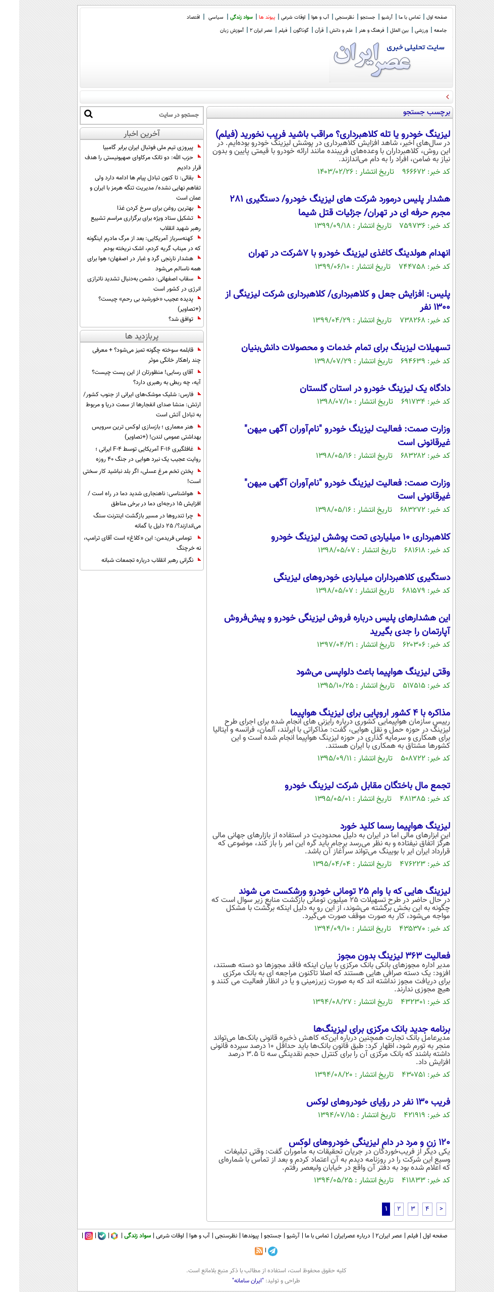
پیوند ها (248, 17)
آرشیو (367, 17)
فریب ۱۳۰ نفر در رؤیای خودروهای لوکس (359, 1102)
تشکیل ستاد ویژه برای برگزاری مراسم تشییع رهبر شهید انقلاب (127, 223)
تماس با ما (390, 17)
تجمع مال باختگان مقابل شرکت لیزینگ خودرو (348, 786)
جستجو (348, 17)
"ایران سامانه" (229, 1280)
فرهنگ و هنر (352, 30)
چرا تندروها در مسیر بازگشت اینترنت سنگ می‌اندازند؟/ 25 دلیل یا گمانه (128, 521)
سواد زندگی (222, 17)
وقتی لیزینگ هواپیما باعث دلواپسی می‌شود (354, 672)
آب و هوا (301, 17)
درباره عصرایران (333, 1235)
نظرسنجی (325, 17)
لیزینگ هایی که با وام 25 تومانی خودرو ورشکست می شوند (325, 892)
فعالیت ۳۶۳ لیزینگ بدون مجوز (374, 956)
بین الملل (380, 30)
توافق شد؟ (165, 319)
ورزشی (402, 30)
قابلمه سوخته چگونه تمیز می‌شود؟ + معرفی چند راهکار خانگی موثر (127, 355)
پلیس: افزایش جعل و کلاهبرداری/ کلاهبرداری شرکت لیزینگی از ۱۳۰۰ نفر (318, 301)
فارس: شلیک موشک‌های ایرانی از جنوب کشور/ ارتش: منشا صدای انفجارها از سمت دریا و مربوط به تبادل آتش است (123, 404)
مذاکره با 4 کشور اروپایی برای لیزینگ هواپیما (351, 713)
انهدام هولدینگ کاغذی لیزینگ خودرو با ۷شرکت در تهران (330, 254)
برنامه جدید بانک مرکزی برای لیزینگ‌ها (362, 1030)
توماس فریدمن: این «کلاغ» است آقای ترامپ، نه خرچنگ (123, 543)
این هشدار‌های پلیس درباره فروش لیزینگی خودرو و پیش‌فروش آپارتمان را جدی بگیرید (318, 625)
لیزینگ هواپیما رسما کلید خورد (376, 827)
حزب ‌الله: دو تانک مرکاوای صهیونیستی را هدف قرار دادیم (124, 162)
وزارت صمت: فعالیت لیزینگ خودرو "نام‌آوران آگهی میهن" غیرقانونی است (328, 436)
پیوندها (231, 1235)
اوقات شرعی (274, 17)
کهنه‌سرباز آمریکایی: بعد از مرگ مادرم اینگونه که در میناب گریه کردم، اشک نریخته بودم (125, 243)
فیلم (263, 30)
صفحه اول (417, 17)
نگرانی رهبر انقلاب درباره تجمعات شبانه (132, 560)
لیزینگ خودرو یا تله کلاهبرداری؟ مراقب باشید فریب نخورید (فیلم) (313, 135)
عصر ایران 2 (242, 30)
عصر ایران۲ (369, 1235)
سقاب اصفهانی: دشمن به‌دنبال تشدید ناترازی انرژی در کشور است (125, 284)
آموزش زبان (213, 30)
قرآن (300, 30)
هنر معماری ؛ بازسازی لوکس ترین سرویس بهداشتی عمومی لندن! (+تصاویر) (127, 432)
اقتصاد (174, 17)
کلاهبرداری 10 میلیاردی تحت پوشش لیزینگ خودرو (341, 538)
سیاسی (196, 17)
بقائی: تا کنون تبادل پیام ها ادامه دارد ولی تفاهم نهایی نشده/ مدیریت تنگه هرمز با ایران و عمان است (126, 188)
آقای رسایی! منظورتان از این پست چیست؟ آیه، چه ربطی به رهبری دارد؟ (127, 377)
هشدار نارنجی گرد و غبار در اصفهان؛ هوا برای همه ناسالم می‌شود (125, 263)
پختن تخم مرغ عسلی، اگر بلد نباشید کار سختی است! (123, 476)
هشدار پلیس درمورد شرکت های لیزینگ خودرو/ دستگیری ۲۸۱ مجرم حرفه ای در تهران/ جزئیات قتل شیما (321, 206)
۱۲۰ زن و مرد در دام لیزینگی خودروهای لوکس (350, 1143)
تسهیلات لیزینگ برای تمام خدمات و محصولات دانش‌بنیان (326, 348)
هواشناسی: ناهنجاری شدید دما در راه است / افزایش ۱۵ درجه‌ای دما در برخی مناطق (125, 498)
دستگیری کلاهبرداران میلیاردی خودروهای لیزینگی (342, 578)
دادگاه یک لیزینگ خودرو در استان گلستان (356, 389)
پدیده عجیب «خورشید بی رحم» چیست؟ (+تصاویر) (130, 304)
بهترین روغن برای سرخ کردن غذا (140, 208)
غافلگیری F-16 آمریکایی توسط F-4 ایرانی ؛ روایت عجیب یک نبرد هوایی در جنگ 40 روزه (129, 454)
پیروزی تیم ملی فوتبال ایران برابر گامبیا (133, 147)
